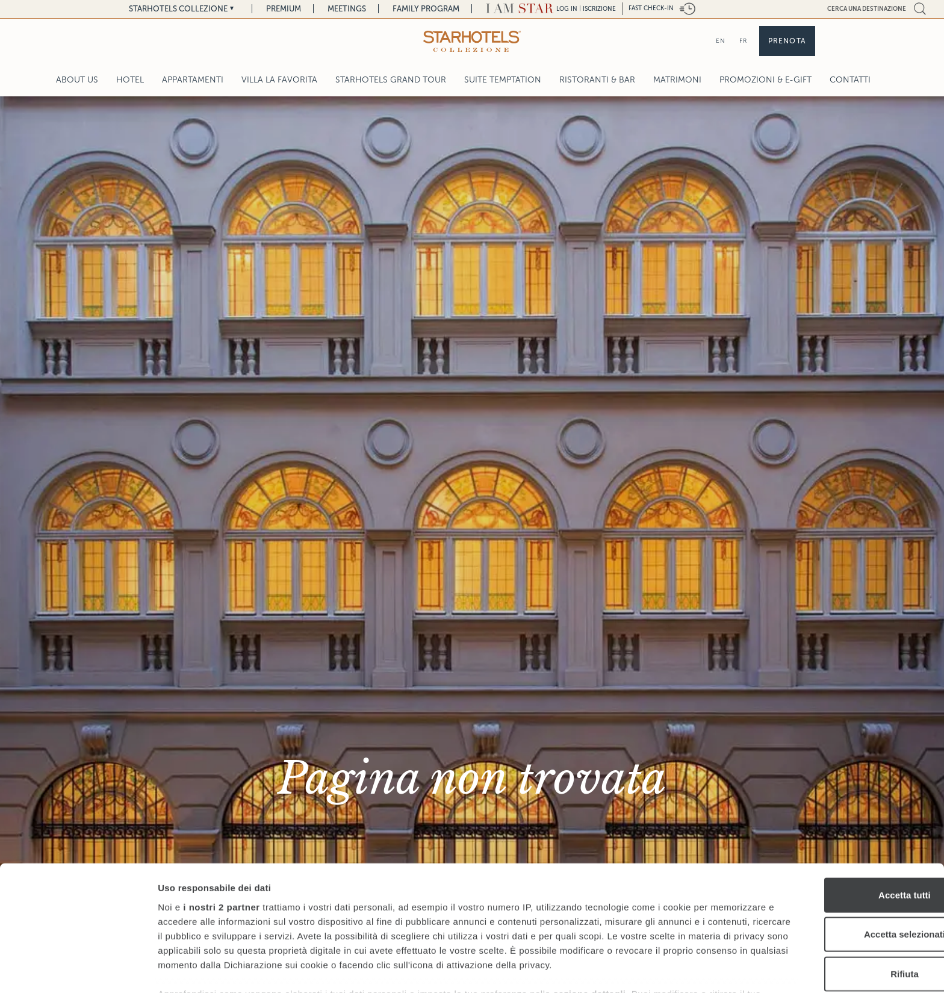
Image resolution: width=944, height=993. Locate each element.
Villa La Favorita (279, 79)
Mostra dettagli (633, 969)
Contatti (850, 79)
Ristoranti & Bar (597, 79)
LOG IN (566, 8)
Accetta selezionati (843, 858)
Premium (283, 8)
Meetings (347, 8)
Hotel (130, 79)
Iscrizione (599, 8)
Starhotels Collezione (178, 8)
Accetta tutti (844, 819)
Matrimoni (677, 79)
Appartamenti (192, 79)
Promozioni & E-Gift (765, 79)
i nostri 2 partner (221, 831)
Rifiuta (844, 897)
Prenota (787, 41)
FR (743, 40)
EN (720, 40)
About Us (77, 79)
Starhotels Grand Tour (390, 79)
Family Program (426, 8)
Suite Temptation (502, 79)
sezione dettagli (589, 932)
